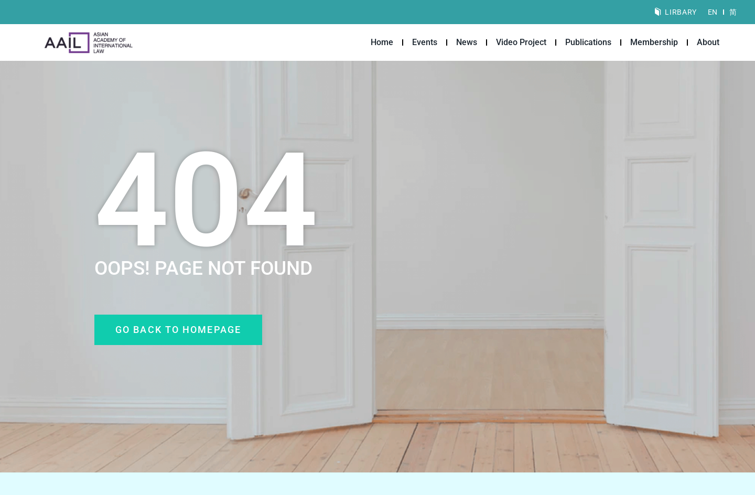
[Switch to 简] (733, 12)
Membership (654, 42)
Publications (588, 42)
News (466, 42)
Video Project (521, 42)
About (708, 42)
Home (382, 42)
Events (424, 42)
